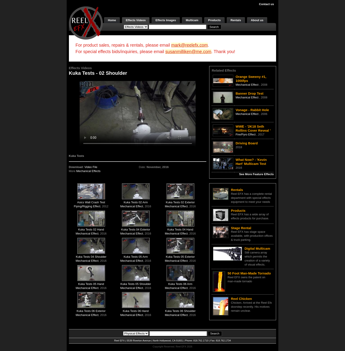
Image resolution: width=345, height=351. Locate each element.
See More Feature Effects (256, 174)
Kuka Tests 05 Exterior (180, 256)
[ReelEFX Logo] (86, 22)
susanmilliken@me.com (188, 51)
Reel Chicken (241, 299)
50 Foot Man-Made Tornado (249, 273)
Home (112, 20)
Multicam (192, 20)
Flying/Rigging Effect (87, 206)
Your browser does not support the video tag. (138, 113)
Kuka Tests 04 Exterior (135, 229)
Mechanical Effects (88, 171)
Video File (91, 167)
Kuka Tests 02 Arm (136, 202)
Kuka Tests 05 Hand (91, 284)
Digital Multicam (257, 248)
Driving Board (247, 143)
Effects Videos (136, 20)
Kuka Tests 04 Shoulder (91, 256)
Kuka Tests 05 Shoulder (135, 284)
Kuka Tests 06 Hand (136, 311)
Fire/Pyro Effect (246, 134)
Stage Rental (241, 228)
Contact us (266, 4)
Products (214, 20)
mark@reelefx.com (189, 45)
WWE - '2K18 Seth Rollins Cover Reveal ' (253, 128)
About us (257, 20)
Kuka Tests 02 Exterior (180, 202)
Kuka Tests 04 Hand (180, 229)
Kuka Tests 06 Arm (180, 284)
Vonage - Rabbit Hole (252, 110)
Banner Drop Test (249, 93)
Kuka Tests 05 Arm (136, 256)
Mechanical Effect (131, 206)
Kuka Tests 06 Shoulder (180, 311)
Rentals (236, 20)
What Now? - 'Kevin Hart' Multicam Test (251, 162)
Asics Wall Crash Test (91, 202)
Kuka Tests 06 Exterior (91, 311)
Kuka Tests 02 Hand (91, 229)
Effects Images (165, 20)
